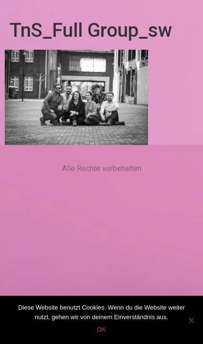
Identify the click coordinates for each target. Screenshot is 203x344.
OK (101, 329)
